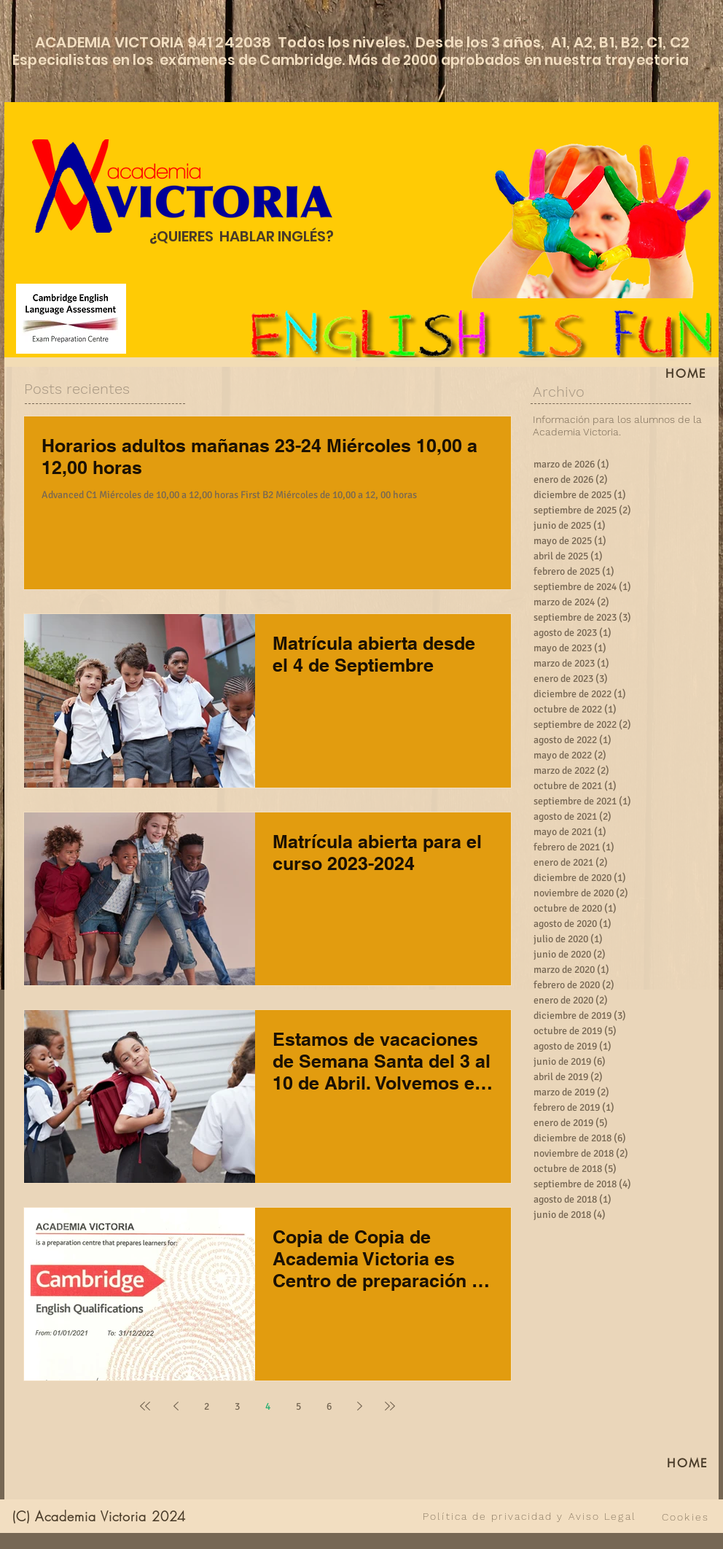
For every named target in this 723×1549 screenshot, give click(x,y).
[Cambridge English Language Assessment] (71, 319)
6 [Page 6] (329, 1406)
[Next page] (359, 1406)
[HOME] (686, 373)
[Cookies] (685, 1516)
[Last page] (390, 1406)
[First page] (145, 1406)
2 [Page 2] (206, 1406)
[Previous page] (176, 1406)
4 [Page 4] (267, 1406)
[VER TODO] (308, 1516)
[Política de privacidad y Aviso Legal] (529, 1516)
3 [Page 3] (237, 1406)
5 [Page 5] (298, 1406)
